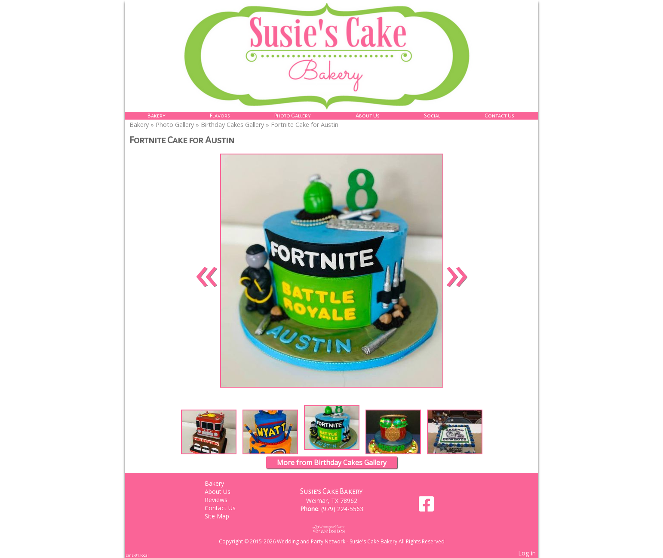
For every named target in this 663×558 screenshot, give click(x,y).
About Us (368, 115)
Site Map (223, 516)
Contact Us (499, 115)
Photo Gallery (292, 115)
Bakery (156, 115)
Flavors (220, 115)
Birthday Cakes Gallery (232, 124)
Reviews (222, 500)
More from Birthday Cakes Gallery (332, 462)
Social (432, 115)
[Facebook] (426, 507)
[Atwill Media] (331, 529)
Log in (527, 553)
